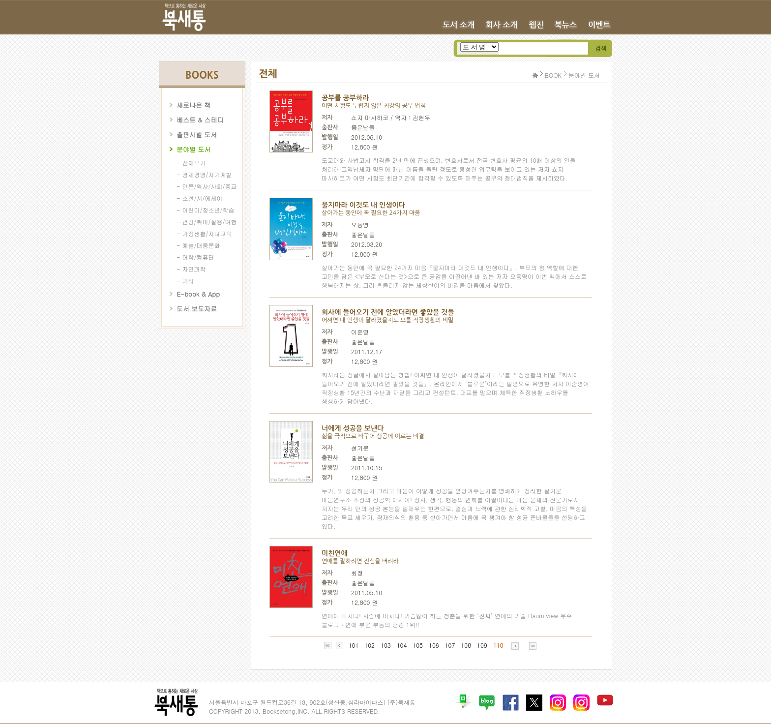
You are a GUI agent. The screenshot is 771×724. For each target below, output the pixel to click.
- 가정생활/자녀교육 (204, 233)
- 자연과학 (191, 269)
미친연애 (335, 553)
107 (450, 645)
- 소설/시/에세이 (200, 198)
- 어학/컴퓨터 (195, 257)
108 (466, 645)
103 (386, 645)
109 (482, 645)
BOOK (553, 75)
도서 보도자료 (197, 308)
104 (402, 645)
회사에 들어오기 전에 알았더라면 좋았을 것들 (388, 312)
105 (418, 645)
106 (434, 645)
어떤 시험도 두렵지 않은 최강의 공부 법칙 (374, 106)
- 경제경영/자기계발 (204, 174)
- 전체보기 (191, 162)
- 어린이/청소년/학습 (206, 210)
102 (369, 645)
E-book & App (198, 294)
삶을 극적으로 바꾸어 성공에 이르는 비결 (373, 436)
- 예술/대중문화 (198, 245)
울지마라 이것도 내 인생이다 (363, 205)
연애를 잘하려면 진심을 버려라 (360, 561)
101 (354, 645)
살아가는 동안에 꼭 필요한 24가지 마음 (371, 213)
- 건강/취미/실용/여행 (207, 221)
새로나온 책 (193, 105)
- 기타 (185, 280)
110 (498, 645)
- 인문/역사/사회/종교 (207, 186)
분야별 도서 (193, 149)
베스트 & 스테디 (200, 119)
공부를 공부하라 (345, 97)
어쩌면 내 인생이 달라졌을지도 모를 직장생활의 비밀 (387, 320)
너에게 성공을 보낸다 (353, 428)
